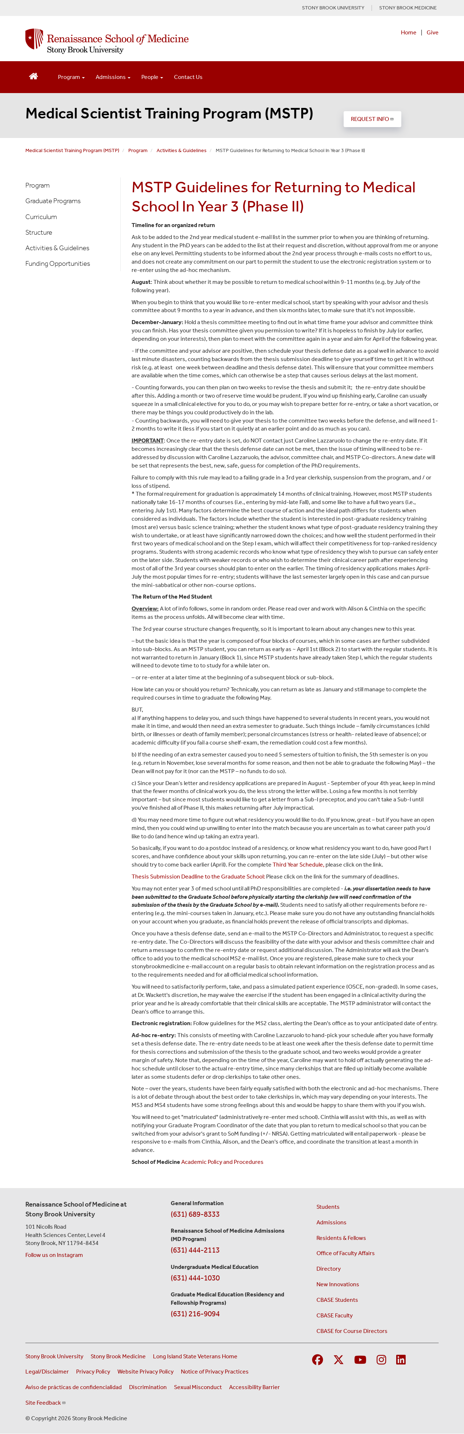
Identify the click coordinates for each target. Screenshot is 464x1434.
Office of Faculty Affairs (345, 1253)
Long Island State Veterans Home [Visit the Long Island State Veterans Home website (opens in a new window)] (195, 1356)
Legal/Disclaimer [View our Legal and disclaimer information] (47, 1371)
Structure (38, 232)
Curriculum (41, 217)
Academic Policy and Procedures (222, 1161)
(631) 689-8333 (195, 1214)
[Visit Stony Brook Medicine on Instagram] (381, 1360)
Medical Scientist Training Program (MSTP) (169, 113)
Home (409, 32)
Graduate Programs (53, 201)
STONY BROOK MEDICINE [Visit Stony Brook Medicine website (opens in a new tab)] (408, 8)
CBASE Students (337, 1299)
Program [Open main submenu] (71, 77)
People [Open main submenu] (152, 77)
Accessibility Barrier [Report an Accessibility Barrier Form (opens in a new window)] (254, 1387)
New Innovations (337, 1284)
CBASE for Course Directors (352, 1331)
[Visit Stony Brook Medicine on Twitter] (339, 1360)
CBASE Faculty (334, 1315)
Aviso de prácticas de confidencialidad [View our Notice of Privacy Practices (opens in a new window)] (73, 1387)
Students (328, 1206)
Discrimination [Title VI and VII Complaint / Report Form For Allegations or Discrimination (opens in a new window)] (148, 1387)
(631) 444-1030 (195, 1278)
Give (433, 32)
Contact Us (188, 77)
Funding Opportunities (57, 263)
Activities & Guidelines (182, 150)
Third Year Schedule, (298, 864)
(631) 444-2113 (195, 1250)
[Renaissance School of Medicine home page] (157, 41)
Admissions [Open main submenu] (113, 77)
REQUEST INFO (372, 119)
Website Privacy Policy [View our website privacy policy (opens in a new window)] (145, 1371)
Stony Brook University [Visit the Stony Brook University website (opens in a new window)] (54, 1356)
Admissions (331, 1222)
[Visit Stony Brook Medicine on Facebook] (317, 1360)
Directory (328, 1268)
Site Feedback (45, 1402)
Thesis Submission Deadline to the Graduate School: (198, 876)
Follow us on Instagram (54, 1254)
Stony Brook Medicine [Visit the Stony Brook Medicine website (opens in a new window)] (118, 1356)
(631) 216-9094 (195, 1313)
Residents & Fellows (341, 1237)
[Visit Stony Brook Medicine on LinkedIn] (401, 1360)
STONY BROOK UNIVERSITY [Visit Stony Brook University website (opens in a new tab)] (333, 8)
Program (138, 150)
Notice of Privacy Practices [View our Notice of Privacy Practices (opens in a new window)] (215, 1371)
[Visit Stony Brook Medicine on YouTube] (360, 1360)
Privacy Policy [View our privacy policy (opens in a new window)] (93, 1371)
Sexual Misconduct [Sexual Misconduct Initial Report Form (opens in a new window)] (198, 1387)
